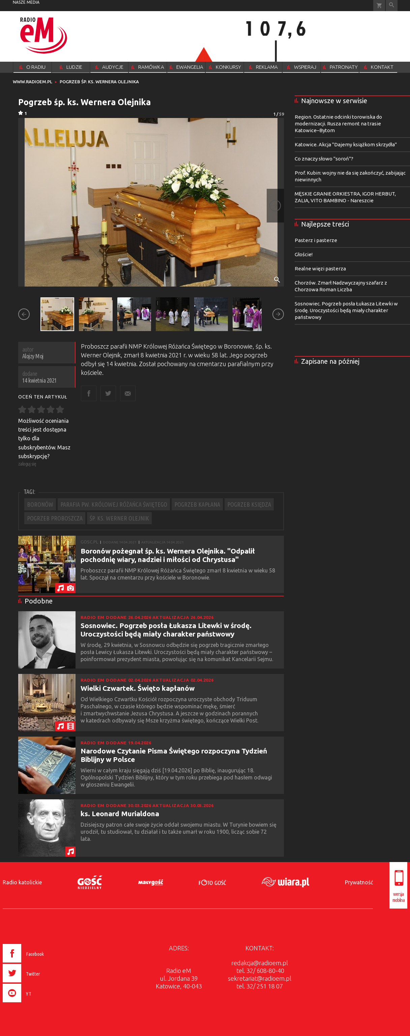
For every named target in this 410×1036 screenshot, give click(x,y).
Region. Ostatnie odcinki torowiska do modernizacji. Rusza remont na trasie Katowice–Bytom (338, 123)
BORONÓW (40, 504)
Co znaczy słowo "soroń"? (324, 158)
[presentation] (37, 1003)
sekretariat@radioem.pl (259, 978)
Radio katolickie (22, 882)
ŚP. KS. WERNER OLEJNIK (119, 518)
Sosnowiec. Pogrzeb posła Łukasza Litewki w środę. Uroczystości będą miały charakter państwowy (166, 629)
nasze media (26, 2)
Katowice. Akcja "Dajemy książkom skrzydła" (346, 144)
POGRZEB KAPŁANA (197, 504)
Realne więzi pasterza (320, 268)
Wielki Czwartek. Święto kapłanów (138, 688)
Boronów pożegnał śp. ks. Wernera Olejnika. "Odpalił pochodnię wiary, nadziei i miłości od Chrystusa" (168, 555)
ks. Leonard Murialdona (120, 813)
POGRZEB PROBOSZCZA (55, 518)
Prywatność (359, 882)
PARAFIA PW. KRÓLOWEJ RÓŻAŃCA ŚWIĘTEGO (113, 504)
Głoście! (304, 254)
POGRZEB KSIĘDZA (249, 504)
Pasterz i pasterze (316, 240)
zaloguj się (27, 464)
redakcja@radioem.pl (259, 962)
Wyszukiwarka (392, 5)
